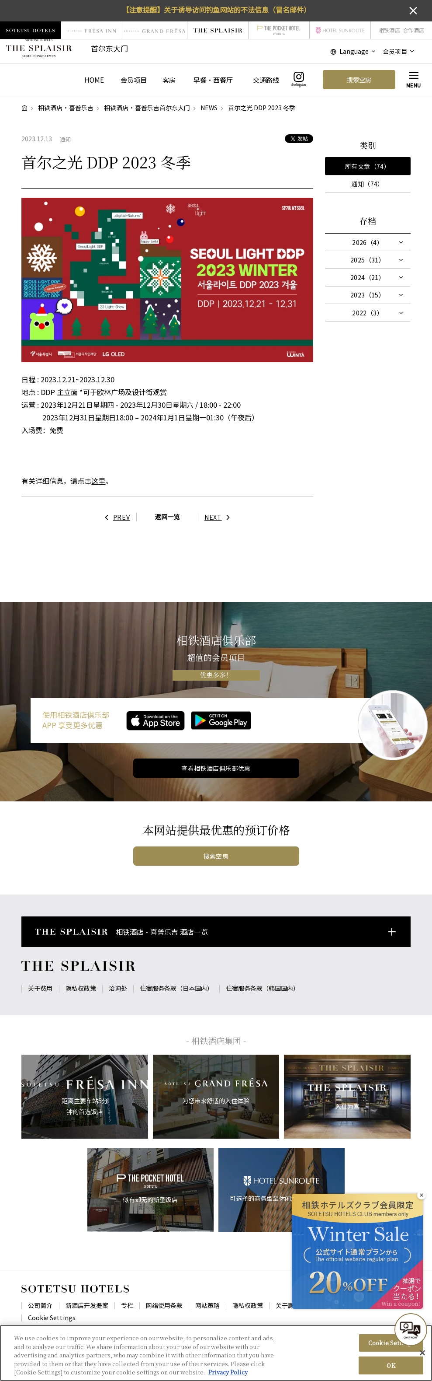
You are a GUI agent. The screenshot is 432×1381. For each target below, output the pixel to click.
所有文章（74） (367, 166)
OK (391, 1369)
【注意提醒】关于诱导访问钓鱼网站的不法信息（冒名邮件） (216, 9)
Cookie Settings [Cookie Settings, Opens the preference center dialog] (391, 1346)
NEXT (219, 517)
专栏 (127, 1305)
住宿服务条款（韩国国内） (262, 988)
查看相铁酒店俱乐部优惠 (216, 768)
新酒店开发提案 (87, 1305)
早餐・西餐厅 (213, 79)
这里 (98, 480)
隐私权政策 (81, 988)
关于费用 (40, 988)
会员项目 (134, 79)
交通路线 (266, 79)
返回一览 (167, 516)
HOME (94, 79)
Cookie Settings (52, 1318)
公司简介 (40, 1305)
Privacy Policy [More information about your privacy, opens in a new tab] (228, 1376)
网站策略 (207, 1305)
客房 (169, 79)
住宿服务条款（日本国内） (176, 988)
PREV (115, 517)
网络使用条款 (164, 1305)
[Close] (422, 1356)
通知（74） (367, 183)
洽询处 (118, 988)
